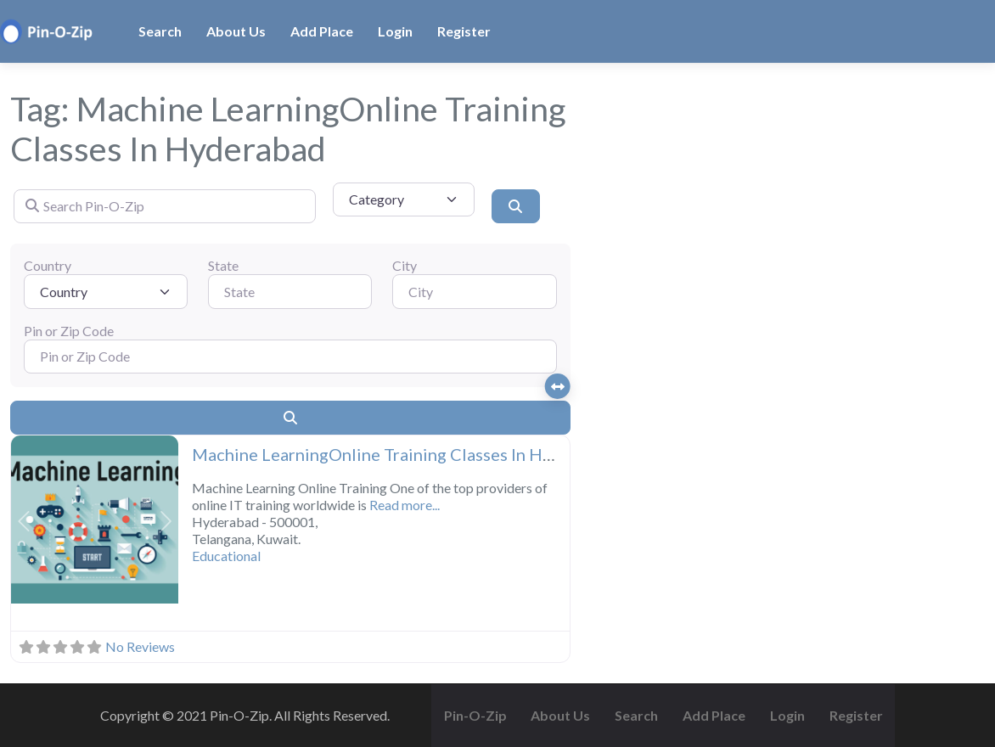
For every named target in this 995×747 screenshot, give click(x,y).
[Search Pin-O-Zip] (165, 206)
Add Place (321, 31)
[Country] (106, 291)
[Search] (515, 206)
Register (464, 31)
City (404, 265)
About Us (236, 31)
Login (395, 31)
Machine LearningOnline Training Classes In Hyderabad (403, 454)
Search (160, 31)
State (223, 265)
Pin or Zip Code (69, 331)
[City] (474, 291)
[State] (290, 291)
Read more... (404, 505)
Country (47, 265)
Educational (226, 556)
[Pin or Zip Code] (290, 357)
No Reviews (140, 646)
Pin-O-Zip (475, 715)
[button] (24, 520)
